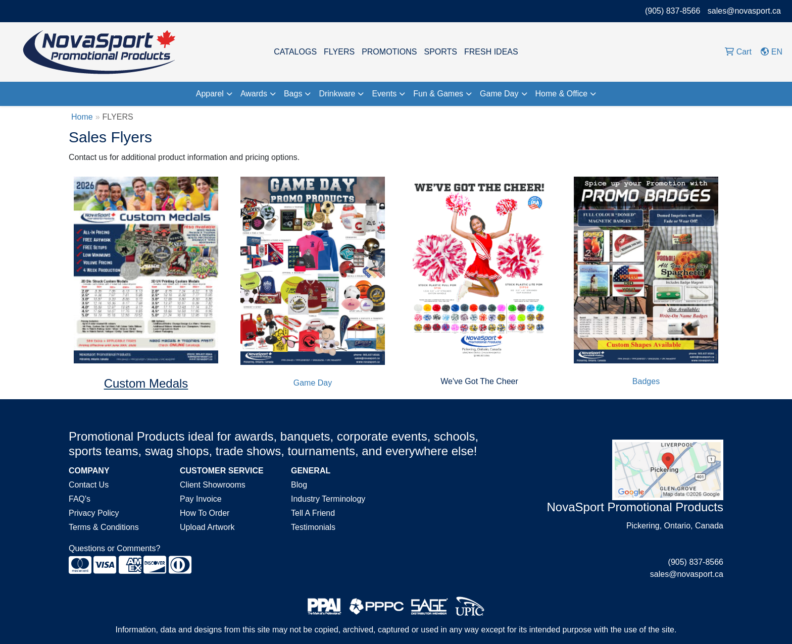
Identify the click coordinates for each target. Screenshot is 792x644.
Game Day (312, 383)
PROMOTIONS (389, 51)
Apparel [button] (210, 93)
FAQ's (79, 499)
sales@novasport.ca (744, 11)
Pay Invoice (201, 499)
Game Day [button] (499, 93)
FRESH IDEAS (491, 51)
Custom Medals (146, 383)
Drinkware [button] (337, 93)
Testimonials (313, 527)
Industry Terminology (328, 499)
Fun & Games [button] (438, 93)
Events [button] (384, 93)
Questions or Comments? (114, 548)
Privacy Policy (94, 513)
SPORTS (440, 51)
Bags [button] (293, 93)
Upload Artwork (207, 527)
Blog (299, 484)
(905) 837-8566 (672, 11)
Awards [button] (253, 93)
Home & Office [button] (561, 93)
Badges (646, 381)
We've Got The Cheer (479, 381)
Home (82, 117)
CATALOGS (295, 51)
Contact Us (89, 484)
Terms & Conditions (104, 527)
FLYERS (339, 51)
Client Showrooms (212, 484)
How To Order (204, 513)
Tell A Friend (313, 513)
